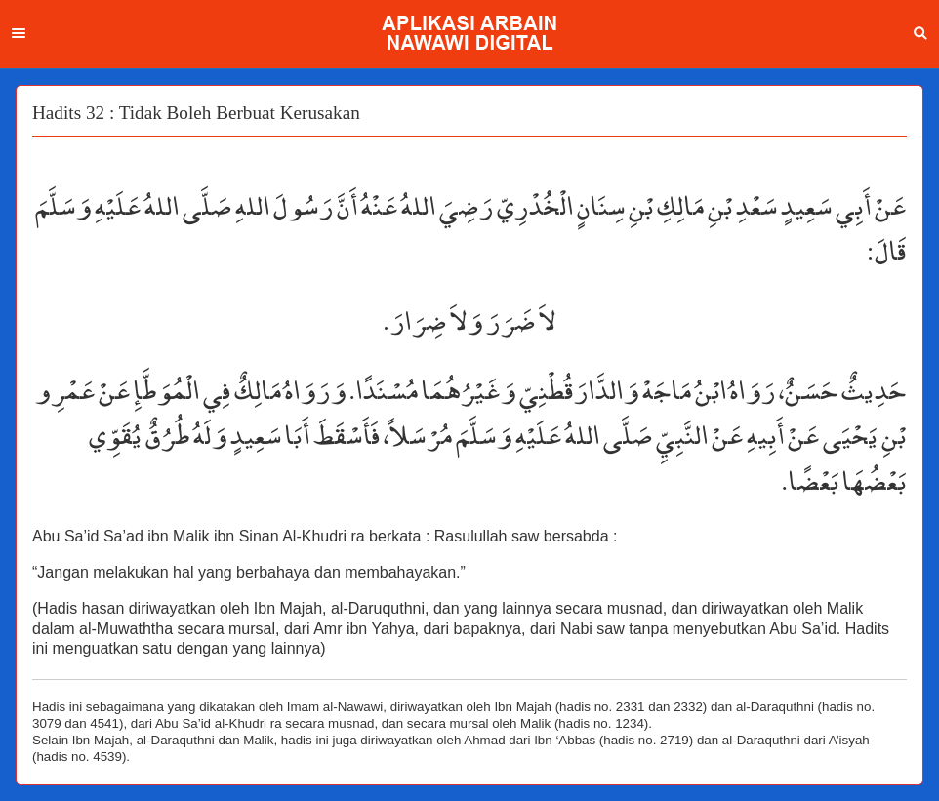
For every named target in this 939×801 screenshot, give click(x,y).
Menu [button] (18, 33)
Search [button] (920, 33)
